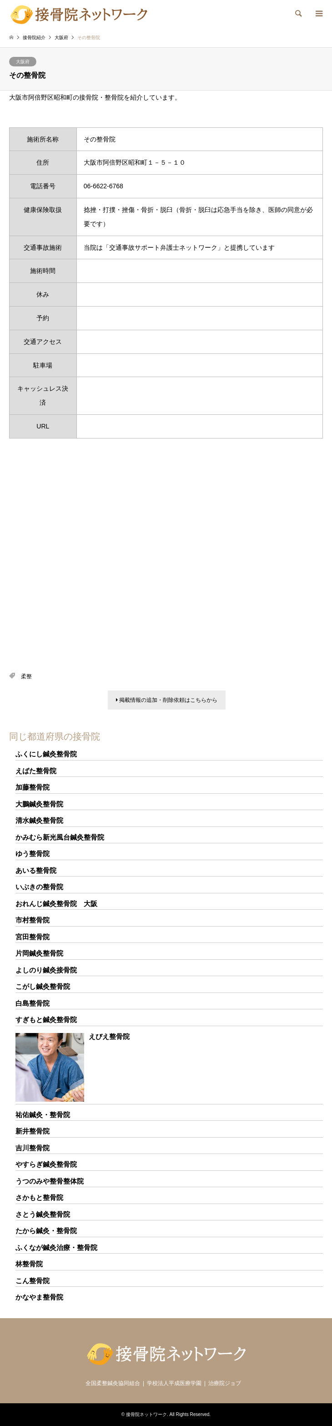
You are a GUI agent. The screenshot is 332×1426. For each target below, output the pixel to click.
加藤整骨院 (32, 787)
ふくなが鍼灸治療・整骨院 (56, 1247)
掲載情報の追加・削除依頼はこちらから (166, 700)
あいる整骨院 (35, 870)
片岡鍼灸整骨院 (39, 953)
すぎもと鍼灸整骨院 (46, 1019)
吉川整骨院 (32, 1148)
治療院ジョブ (224, 1383)
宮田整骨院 (32, 937)
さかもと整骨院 (39, 1197)
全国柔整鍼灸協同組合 (113, 1383)
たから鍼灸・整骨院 (46, 1231)
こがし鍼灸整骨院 (42, 986)
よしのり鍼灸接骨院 (46, 970)
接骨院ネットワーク (146, 1414)
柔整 (26, 676)
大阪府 (23, 61)
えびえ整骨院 (109, 1036)
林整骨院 (29, 1264)
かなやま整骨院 (39, 1297)
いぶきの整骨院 (39, 887)
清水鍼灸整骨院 (39, 820)
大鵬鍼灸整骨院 (39, 804)
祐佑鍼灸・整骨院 (42, 1115)
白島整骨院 (32, 1003)
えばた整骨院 (35, 771)
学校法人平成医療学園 (174, 1383)
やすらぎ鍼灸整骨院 (46, 1164)
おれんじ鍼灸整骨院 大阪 (56, 903)
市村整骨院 (32, 920)
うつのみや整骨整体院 (49, 1181)
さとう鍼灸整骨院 (42, 1214)
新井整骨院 (32, 1131)
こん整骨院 (32, 1281)
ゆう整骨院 (32, 853)
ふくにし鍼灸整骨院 (46, 754)
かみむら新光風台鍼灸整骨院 (59, 837)
